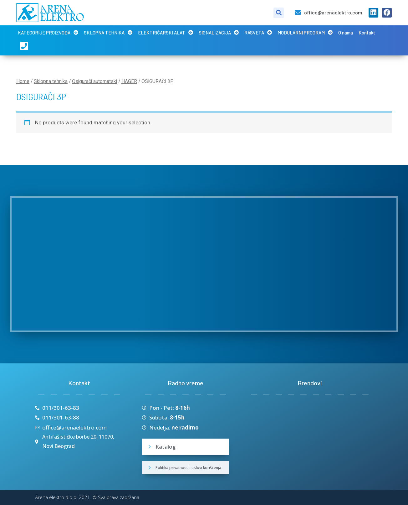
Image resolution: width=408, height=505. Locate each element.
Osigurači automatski (94, 81)
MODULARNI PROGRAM (305, 32)
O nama (345, 32)
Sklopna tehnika (51, 81)
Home (22, 81)
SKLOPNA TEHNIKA (108, 32)
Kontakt (367, 32)
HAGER (129, 81)
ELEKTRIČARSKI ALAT (165, 32)
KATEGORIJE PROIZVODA (48, 32)
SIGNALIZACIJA (219, 32)
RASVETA (258, 32)
